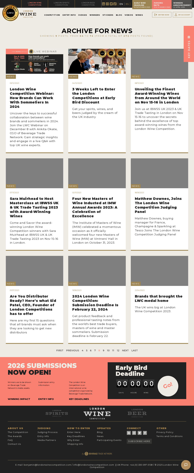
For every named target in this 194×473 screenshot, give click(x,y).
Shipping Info (75, 444)
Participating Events (109, 440)
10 (108, 350)
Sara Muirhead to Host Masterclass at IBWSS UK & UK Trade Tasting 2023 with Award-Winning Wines (34, 207)
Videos (129, 15)
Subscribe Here (139, 441)
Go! (167, 385)
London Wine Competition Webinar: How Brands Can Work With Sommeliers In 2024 (32, 98)
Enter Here (74, 432)
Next (125, 350)
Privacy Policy (164, 432)
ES (127, 4)
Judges (82, 15)
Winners (95, 15)
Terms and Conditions (169, 436)
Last (134, 350)
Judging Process (48, 432)
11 (113, 350)
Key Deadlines (79, 399)
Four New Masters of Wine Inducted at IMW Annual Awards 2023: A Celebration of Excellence (94, 207)
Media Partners (47, 440)
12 (118, 350)
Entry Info (69, 15)
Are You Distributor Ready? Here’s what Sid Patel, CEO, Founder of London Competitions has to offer (33, 305)
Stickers (107, 15)
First (59, 350)
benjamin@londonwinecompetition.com (47, 465)
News (100, 436)
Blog (119, 15)
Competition (52, 15)
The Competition (18, 432)
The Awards (15, 436)
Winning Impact (19, 399)
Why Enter (73, 440)
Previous (72, 350)
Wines (139, 15)
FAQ (10, 440)
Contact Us (14, 444)
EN (121, 4)
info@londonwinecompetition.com (93, 465)
